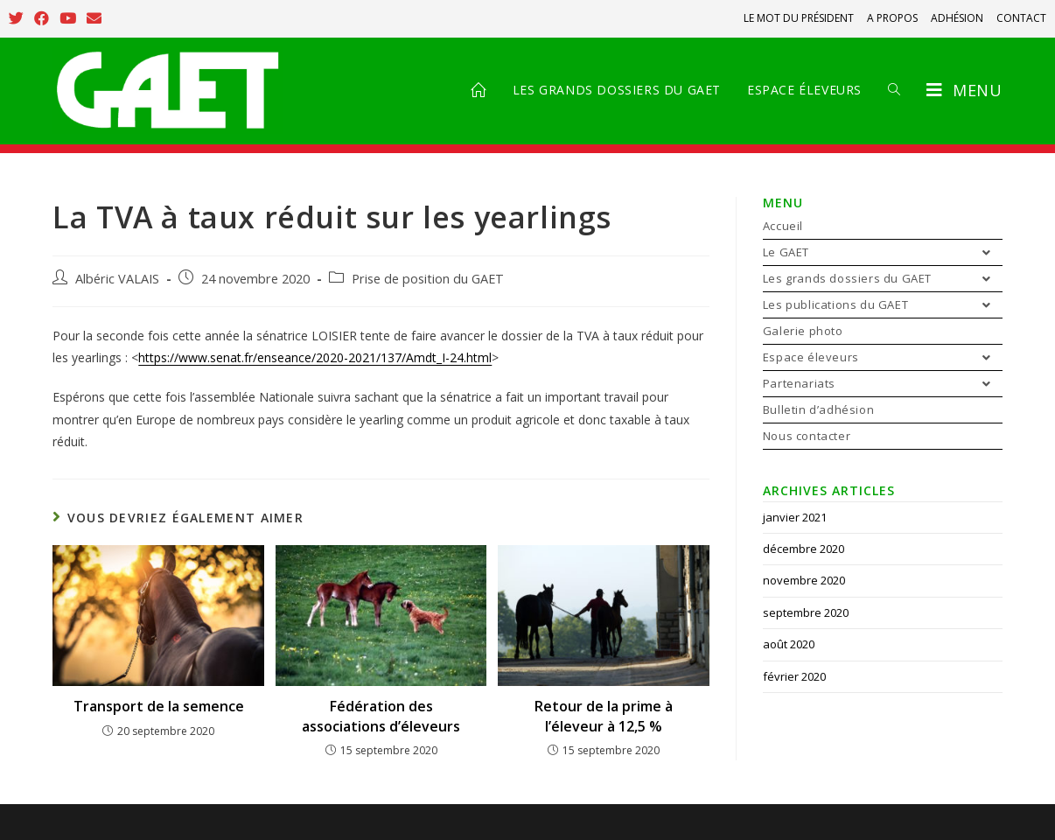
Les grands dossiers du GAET (883, 278)
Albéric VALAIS (117, 278)
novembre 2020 (804, 580)
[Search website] (894, 90)
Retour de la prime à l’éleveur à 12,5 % (603, 715)
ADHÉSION (957, 17)
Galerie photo (803, 331)
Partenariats (883, 383)
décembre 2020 (803, 548)
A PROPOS (892, 17)
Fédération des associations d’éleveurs (381, 715)
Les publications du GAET (883, 305)
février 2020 (794, 676)
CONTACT (1021, 17)
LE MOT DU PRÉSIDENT (799, 17)
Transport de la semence (158, 706)
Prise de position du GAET (428, 278)
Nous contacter (806, 436)
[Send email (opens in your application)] (94, 18)
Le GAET (883, 252)
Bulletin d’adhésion (818, 409)
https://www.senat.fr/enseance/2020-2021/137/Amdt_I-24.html (315, 357)
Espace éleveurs (883, 357)
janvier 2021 (795, 517)
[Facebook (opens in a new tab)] (41, 18)
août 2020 (788, 644)
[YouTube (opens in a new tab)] (67, 18)
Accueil (783, 226)
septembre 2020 (806, 612)
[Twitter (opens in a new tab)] (19, 18)
